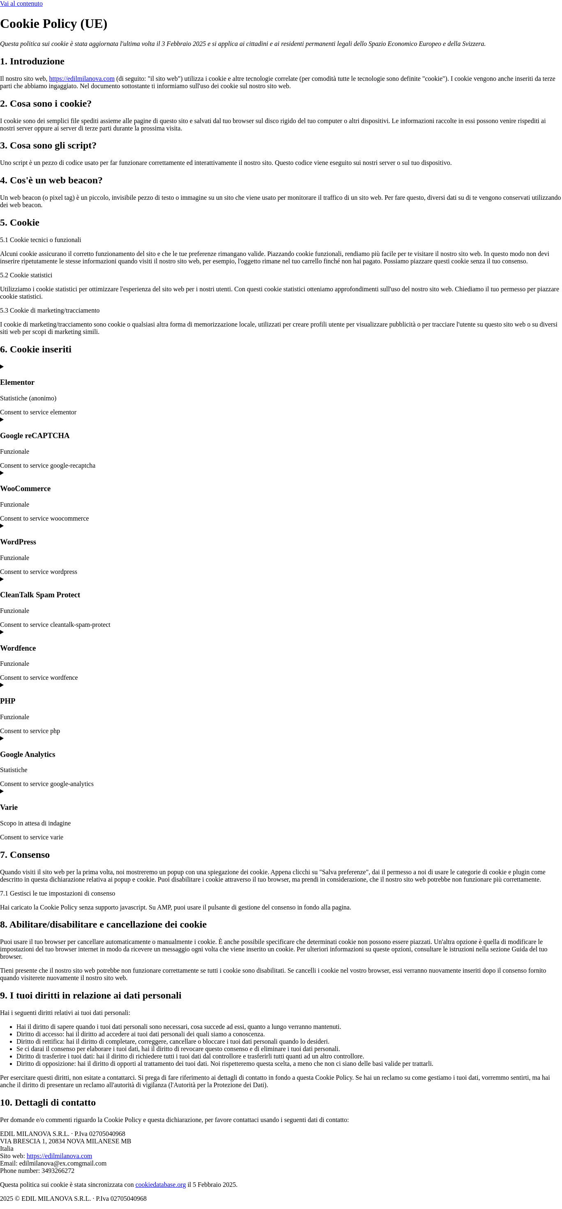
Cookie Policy (172, 1198)
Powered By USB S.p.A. (274, 1198)
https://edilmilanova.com (82, 78)
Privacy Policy (216, 1198)
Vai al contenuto (21, 3)
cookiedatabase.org (161, 1184)
